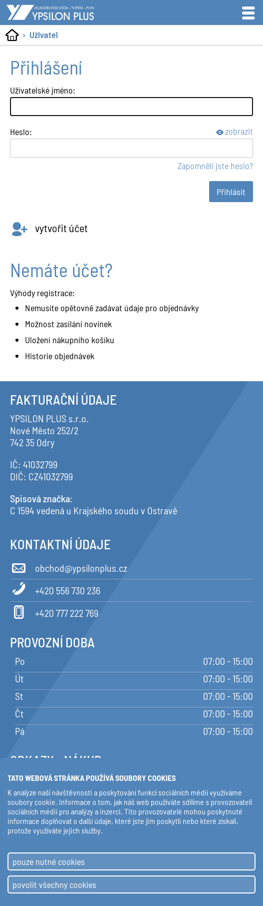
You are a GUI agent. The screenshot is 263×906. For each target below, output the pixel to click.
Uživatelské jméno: (42, 90)
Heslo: (21, 131)
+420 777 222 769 (54, 611)
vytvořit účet (49, 227)
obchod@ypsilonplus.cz (68, 566)
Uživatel (43, 34)
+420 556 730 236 (55, 588)
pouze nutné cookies (48, 861)
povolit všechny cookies (54, 884)
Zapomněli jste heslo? (215, 165)
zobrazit (234, 131)
